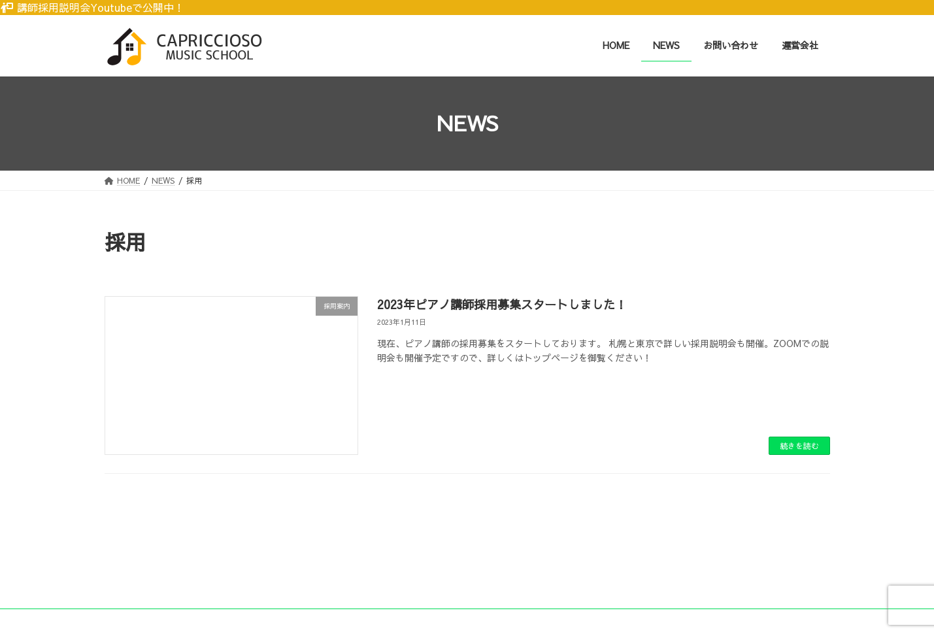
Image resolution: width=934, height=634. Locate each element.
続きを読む (799, 446)
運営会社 (448, 576)
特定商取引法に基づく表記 (359, 576)
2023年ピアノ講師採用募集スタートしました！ (502, 304)
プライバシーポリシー (156, 576)
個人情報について (253, 576)
